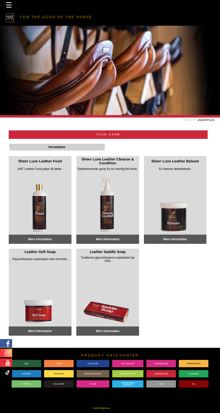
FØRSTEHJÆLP (128, 374)
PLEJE (93, 384)
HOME (187, 120)
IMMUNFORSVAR (92, 374)
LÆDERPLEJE (161, 374)
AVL (194, 384)
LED (26, 363)
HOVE (59, 363)
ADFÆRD (26, 374)
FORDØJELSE (161, 363)
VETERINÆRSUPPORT (127, 384)
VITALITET (59, 374)
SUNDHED (194, 374)
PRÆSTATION (194, 363)
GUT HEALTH (127, 363)
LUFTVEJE (93, 363)
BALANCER (59, 384)
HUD (161, 384)
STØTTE (26, 384)
